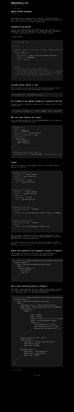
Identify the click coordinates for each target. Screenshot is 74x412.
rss (35, 410)
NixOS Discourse (19, 21)
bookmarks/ (15, 4)
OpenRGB (22, 178)
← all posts (16, 8)
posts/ (21, 4)
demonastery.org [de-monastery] (19, 3)
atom (38, 410)
